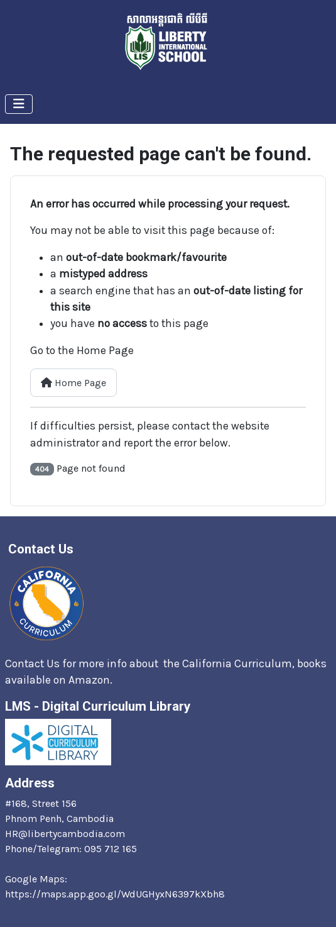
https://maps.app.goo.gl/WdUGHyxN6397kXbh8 (115, 894)
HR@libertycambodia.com (65, 834)
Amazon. (91, 680)
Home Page (73, 383)
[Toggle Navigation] (19, 104)
